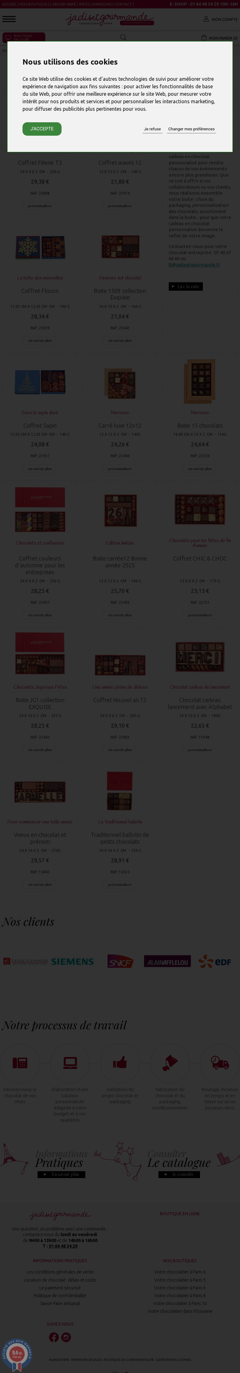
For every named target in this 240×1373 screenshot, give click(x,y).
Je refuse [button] (152, 129)
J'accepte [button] (42, 129)
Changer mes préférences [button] (191, 129)
